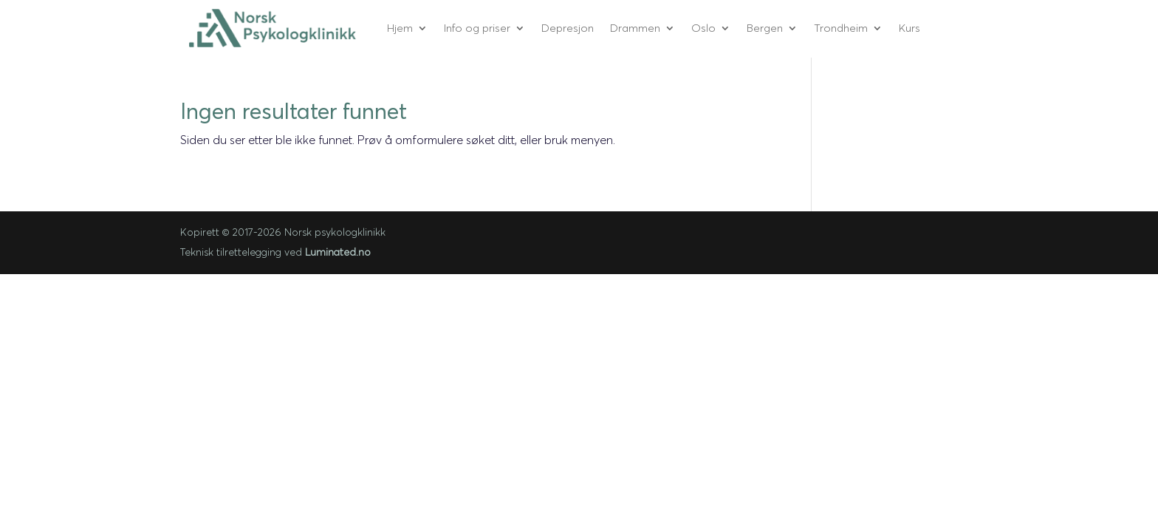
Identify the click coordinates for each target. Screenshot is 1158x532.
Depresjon (567, 28)
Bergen (765, 28)
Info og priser (477, 28)
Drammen (635, 28)
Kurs (909, 28)
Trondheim (841, 28)
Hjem (400, 28)
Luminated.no (338, 252)
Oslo (703, 28)
